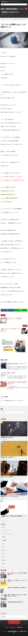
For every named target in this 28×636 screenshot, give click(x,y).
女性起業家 (4, 540)
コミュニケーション (6, 530)
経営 (8, 30)
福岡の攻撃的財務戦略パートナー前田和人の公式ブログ (12, 10)
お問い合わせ (20, 627)
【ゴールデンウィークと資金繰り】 (14, 318)
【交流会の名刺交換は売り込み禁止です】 (15, 602)
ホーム (7, 627)
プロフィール (12, 627)
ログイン (14, 400)
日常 (3, 547)
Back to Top (14, 622)
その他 (3, 527)
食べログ (3, 563)
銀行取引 (5, 458)
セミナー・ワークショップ (7, 533)
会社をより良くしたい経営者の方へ (7, 476)
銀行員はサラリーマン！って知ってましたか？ (10, 496)
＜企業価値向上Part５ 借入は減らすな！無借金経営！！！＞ (13, 516)
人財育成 (3, 537)
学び (3, 543)
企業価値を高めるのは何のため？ (7, 437)
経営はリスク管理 (11, 372)
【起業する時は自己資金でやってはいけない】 (17, 363)
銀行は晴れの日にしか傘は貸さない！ (8, 457)
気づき (3, 553)
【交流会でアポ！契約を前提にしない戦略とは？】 (17, 587)
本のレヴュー (4, 550)
